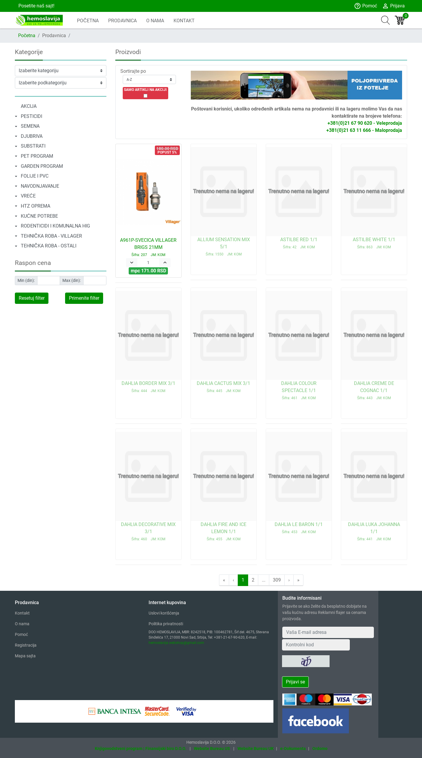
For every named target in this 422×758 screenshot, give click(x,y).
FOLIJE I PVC (34, 176)
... (263, 580)
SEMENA (30, 126)
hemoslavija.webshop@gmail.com (176, 643)
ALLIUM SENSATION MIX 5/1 (223, 246)
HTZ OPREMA (35, 206)
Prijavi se (295, 682)
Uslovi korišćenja (164, 613)
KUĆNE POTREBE (39, 216)
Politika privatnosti (166, 623)
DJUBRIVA (31, 136)
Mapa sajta (25, 655)
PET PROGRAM (37, 156)
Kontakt (22, 613)
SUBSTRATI (33, 146)
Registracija (26, 645)
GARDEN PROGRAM (42, 166)
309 (277, 580)
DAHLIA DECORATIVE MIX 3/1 (148, 531)
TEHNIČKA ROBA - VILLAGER (51, 236)
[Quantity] (148, 262)
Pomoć (365, 6)
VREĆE (28, 196)
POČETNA (88, 20)
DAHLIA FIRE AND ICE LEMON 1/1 (223, 531)
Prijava (393, 6)
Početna (26, 35)
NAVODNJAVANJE (40, 186)
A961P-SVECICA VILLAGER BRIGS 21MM (148, 247)
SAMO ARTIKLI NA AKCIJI (145, 89)
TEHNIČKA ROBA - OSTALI (48, 246)
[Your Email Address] (328, 632)
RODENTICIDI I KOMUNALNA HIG (55, 226)
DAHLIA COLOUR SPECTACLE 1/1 (298, 390)
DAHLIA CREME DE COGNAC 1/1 (374, 390)
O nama (22, 623)
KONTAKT (184, 20)
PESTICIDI (31, 116)
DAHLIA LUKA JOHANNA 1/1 (374, 531)
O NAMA (155, 20)
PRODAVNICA (122, 20)
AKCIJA (29, 106)
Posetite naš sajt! (35, 6)
